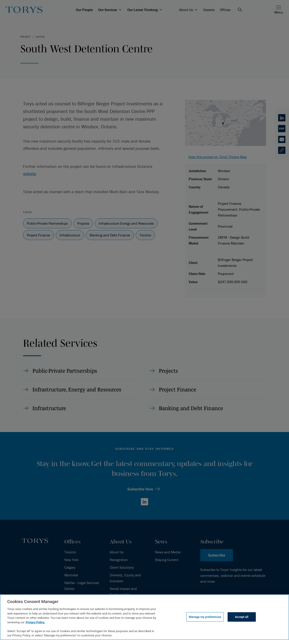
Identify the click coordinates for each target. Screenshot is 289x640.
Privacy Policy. (35, 622)
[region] (144, 617)
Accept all (241, 617)
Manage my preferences (205, 617)
